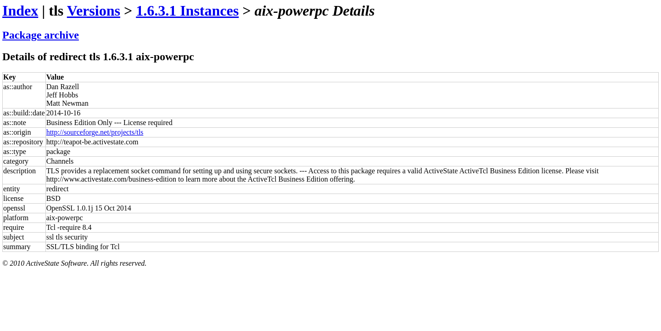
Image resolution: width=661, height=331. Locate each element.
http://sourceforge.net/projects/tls (95, 132)
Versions (93, 10)
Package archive (40, 35)
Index (20, 10)
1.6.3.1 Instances (187, 10)
